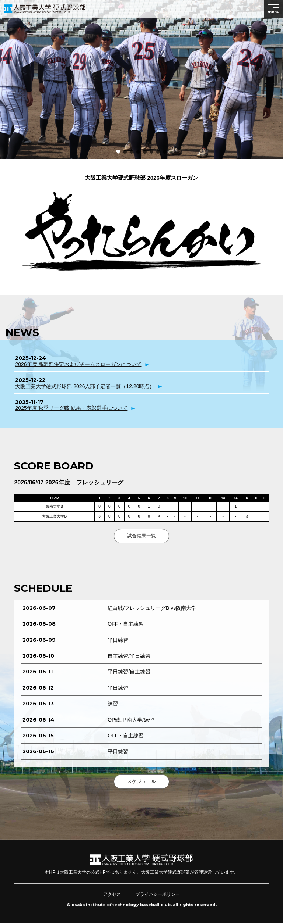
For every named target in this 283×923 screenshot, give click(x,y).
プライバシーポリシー (158, 894)
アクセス (112, 894)
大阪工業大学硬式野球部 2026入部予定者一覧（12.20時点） (84, 386)
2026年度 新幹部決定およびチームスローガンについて (78, 364)
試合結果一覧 (141, 536)
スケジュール (141, 781)
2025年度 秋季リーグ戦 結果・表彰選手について (71, 408)
